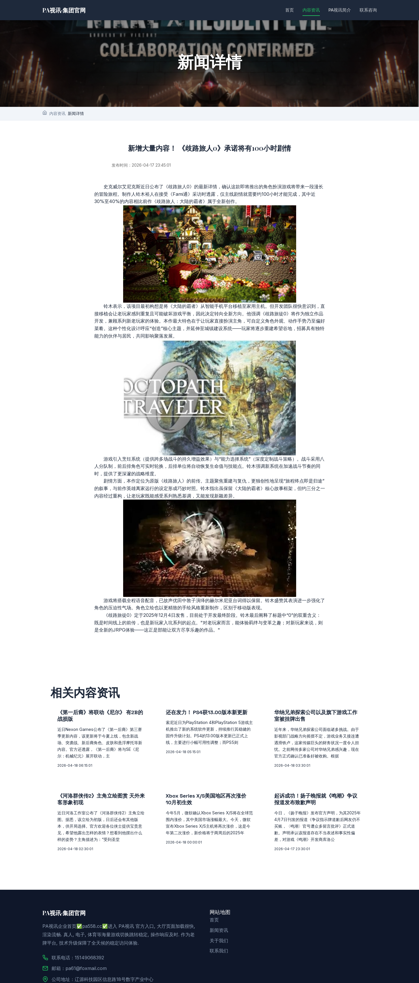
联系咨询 (368, 10)
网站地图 (220, 912)
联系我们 (219, 951)
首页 (289, 10)
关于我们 (219, 940)
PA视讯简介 (339, 10)
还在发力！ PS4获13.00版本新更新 (206, 712)
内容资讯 (311, 10)
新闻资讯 (219, 930)
